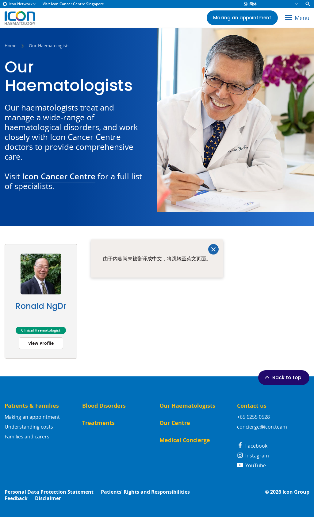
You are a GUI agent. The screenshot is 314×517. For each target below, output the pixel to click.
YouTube (251, 465)
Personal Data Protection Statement (49, 492)
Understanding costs (29, 426)
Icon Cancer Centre (58, 176)
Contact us (251, 405)
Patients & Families (32, 405)
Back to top (282, 377)
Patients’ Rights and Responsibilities (145, 492)
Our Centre (174, 423)
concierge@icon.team (262, 426)
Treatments (98, 423)
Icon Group (295, 492)
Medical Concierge (184, 440)
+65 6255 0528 (253, 417)
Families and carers (27, 436)
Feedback (16, 498)
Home (11, 46)
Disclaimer (48, 498)
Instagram (253, 455)
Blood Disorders (104, 405)
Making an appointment (32, 417)
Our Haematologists (187, 405)
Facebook (252, 445)
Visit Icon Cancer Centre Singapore (73, 4)
